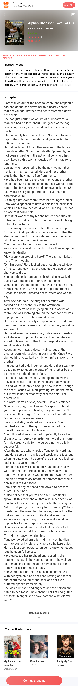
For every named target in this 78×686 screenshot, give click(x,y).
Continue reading (34, 680)
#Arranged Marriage (26, 55)
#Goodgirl (60, 55)
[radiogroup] (35, 37)
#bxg (51, 55)
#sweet (42, 55)
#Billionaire (9, 55)
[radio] (29, 37)
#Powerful (8, 58)
